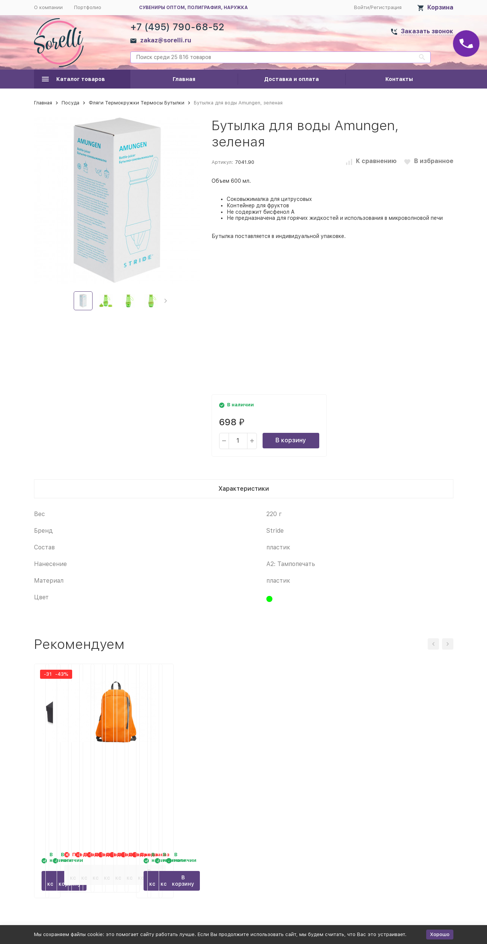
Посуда (70, 103)
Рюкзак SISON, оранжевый (400, 764)
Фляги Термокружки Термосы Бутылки (136, 103)
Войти (361, 7)
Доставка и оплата (291, 79)
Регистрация (386, 7)
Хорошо (440, 934)
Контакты (399, 79)
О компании (48, 7)
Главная (184, 79)
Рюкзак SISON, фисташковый (296, 764)
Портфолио (87, 7)
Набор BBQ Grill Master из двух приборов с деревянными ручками (184, 772)
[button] (165, 300)
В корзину (290, 440)
